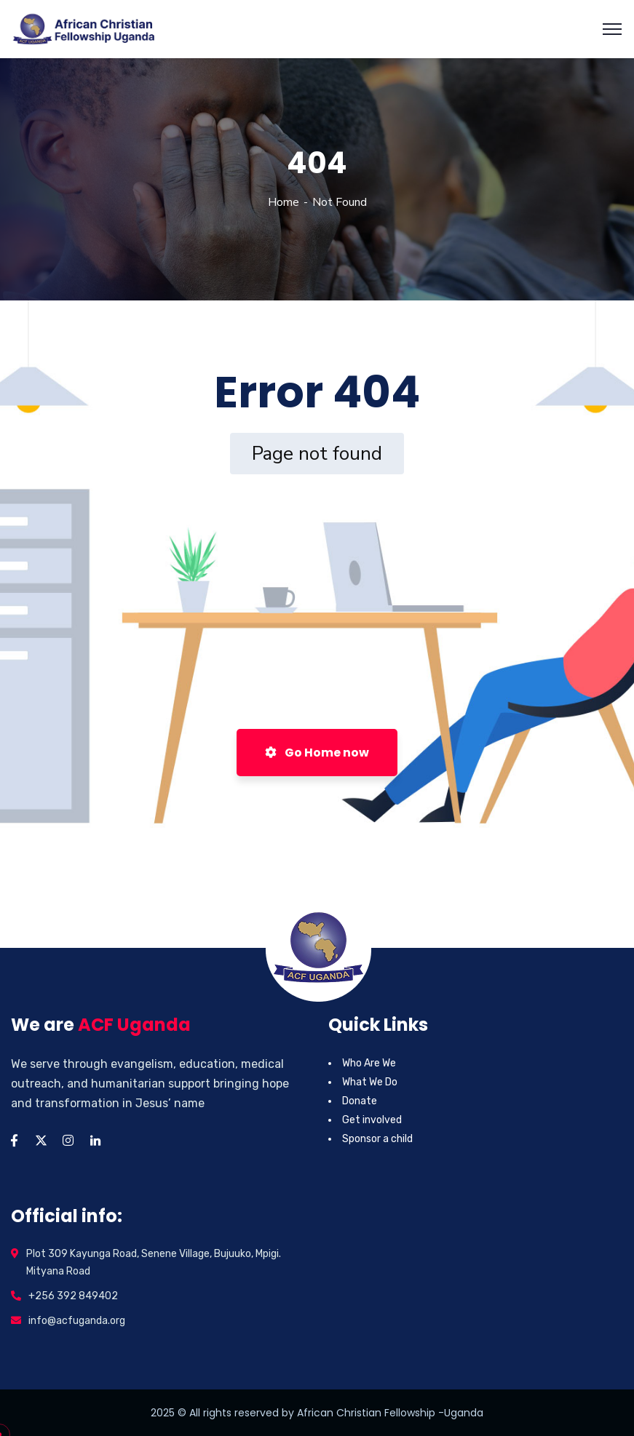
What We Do (369, 1082)
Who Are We (369, 1063)
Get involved (372, 1120)
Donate (359, 1101)
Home (283, 202)
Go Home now (317, 752)
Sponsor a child (377, 1139)
